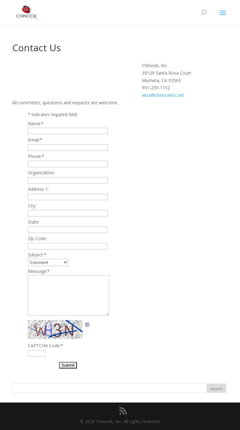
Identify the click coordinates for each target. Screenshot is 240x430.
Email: (35, 140)
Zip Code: (37, 238)
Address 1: (38, 189)
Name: (36, 123)
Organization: (41, 172)
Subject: (37, 255)
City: (32, 206)
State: (33, 222)
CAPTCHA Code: (45, 345)
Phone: (36, 156)
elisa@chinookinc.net (163, 95)
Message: (39, 271)
